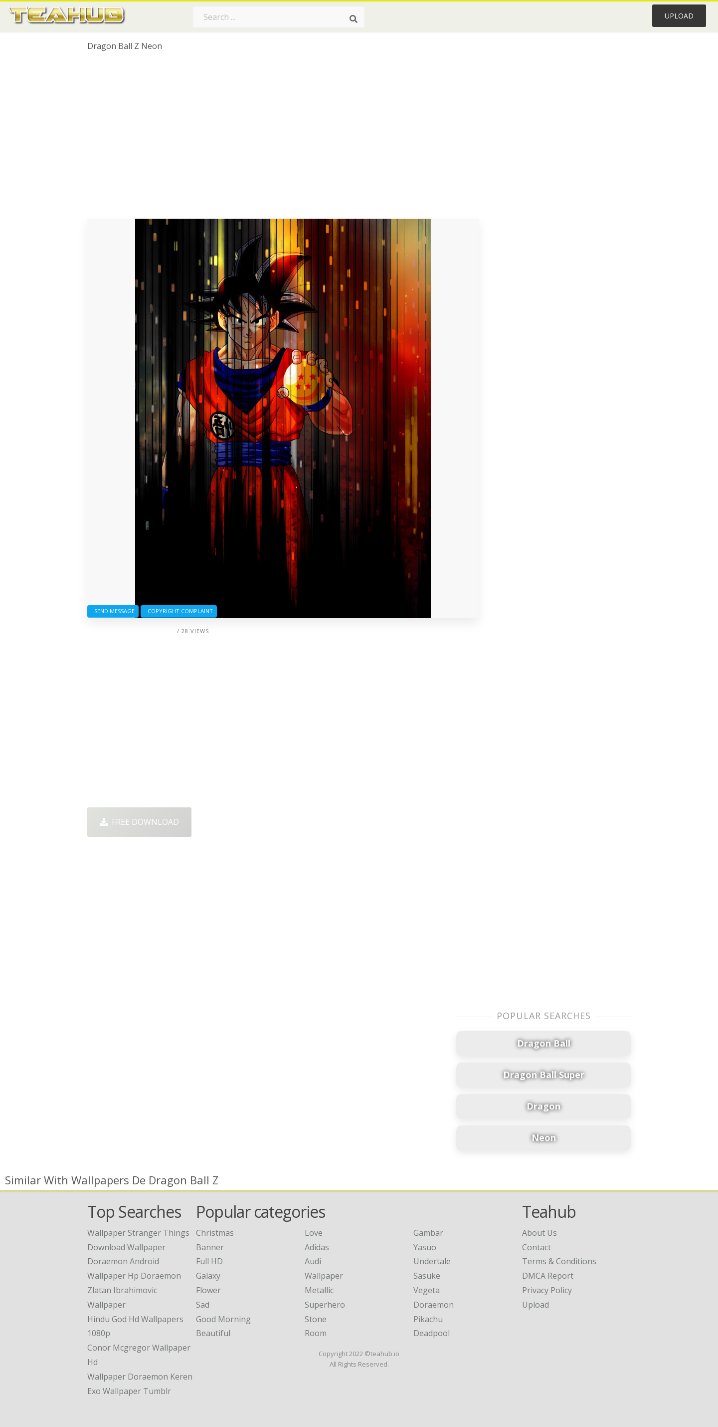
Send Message (113, 611)
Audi (313, 1261)
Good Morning (223, 1319)
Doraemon (433, 1304)
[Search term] (278, 17)
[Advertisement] (283, 139)
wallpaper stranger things (138, 1232)
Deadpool (431, 1333)
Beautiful (213, 1333)
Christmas (215, 1232)
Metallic (319, 1290)
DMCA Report (547, 1275)
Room (316, 1333)
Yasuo (424, 1247)
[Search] (353, 18)
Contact (536, 1247)
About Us (539, 1232)
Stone (316, 1319)
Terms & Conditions (559, 1261)
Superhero (325, 1304)
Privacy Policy (547, 1290)
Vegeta (426, 1290)
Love (314, 1232)
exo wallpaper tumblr (129, 1391)
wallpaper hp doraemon (134, 1275)
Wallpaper (324, 1275)
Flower (208, 1290)
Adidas (317, 1247)
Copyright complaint (179, 611)
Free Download (139, 821)
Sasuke (426, 1275)
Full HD (209, 1261)
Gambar (428, 1232)
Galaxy (208, 1275)
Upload (679, 15)
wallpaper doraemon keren (139, 1376)
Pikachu (428, 1319)
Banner (210, 1247)
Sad (202, 1304)
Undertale (432, 1261)
